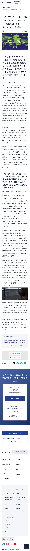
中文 (6, 531)
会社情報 (18, 505)
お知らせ (7, 509)
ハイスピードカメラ (9, 493)
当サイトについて (8, 514)
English (6, 528)
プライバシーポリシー (9, 517)
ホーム (3, 7)
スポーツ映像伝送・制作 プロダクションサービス (20, 499)
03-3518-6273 (16, 442)
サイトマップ (7, 524)
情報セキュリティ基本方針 (10, 521)
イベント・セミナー (9, 505)
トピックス (9, 7)
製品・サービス (19, 489)
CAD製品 (18, 493)
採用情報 (18, 509)
